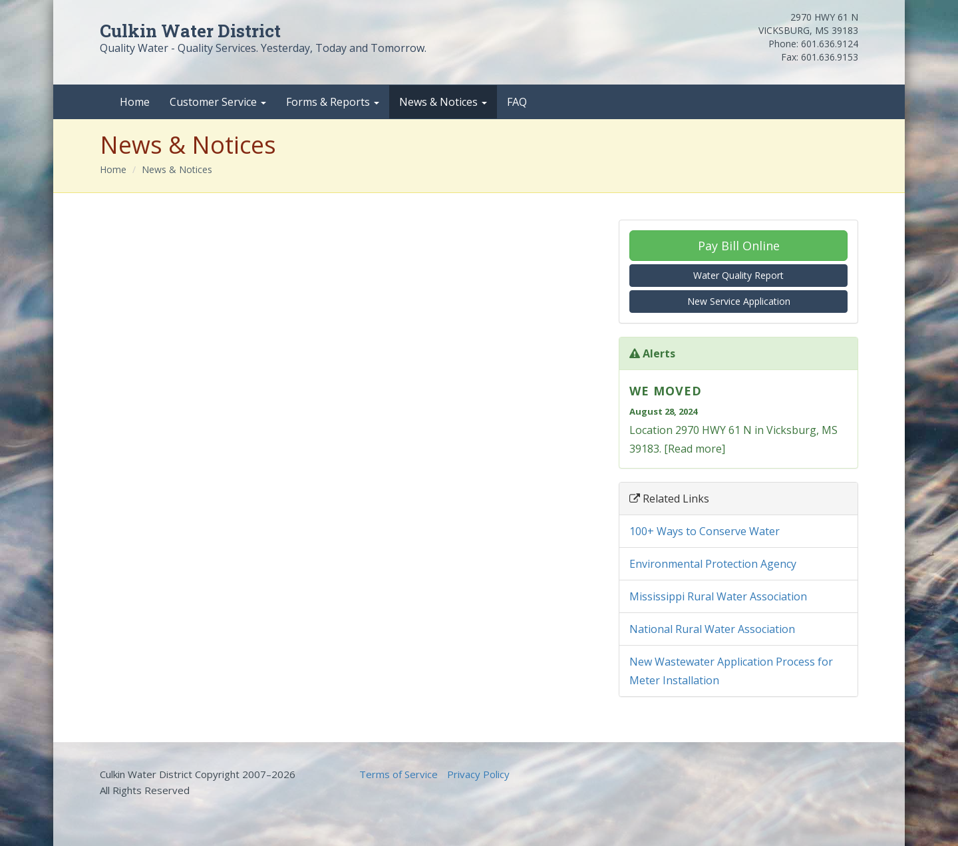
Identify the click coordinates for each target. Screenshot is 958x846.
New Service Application (738, 301)
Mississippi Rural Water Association (718, 596)
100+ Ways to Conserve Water (704, 531)
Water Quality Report (738, 275)
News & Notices (443, 102)
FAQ (517, 102)
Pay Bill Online (739, 246)
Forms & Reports (332, 102)
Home (135, 102)
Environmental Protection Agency (712, 563)
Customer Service (218, 102)
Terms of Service (398, 774)
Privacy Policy (478, 774)
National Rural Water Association (712, 629)
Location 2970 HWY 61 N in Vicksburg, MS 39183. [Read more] (738, 418)
